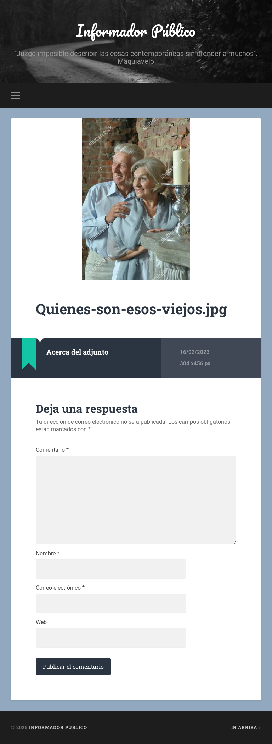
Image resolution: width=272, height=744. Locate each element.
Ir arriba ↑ (246, 727)
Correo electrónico (60, 588)
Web (41, 622)
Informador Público (136, 30)
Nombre (48, 553)
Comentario (52, 450)
